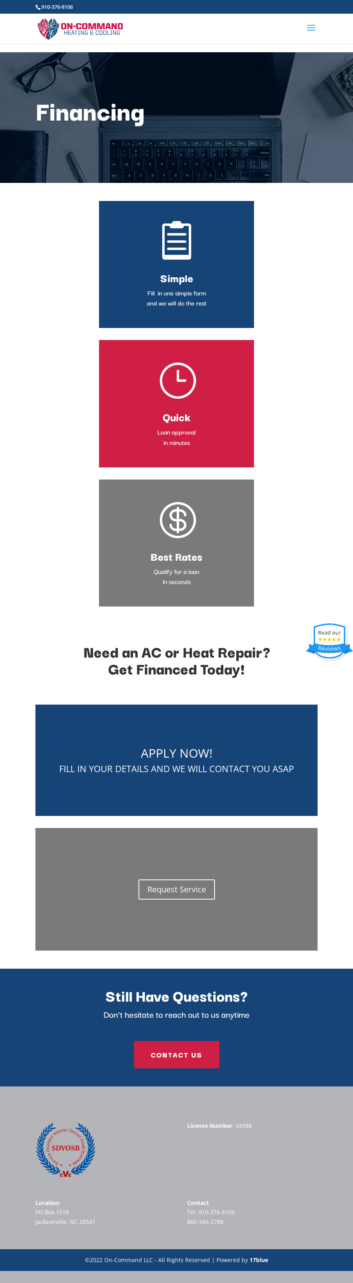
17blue (259, 1260)
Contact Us (176, 1054)
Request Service (176, 889)
